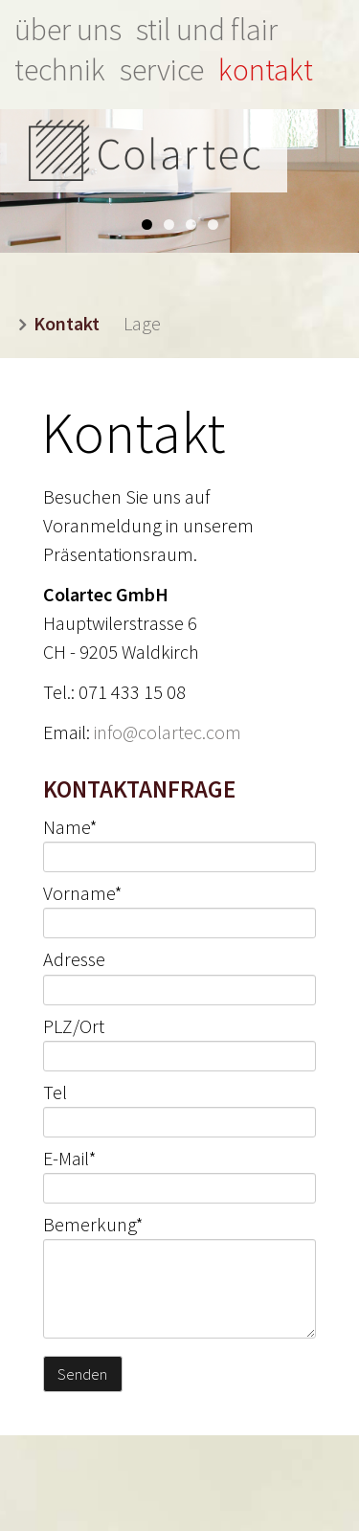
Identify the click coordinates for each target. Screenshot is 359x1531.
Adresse (74, 960)
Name (70, 827)
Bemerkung (93, 1224)
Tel (55, 1092)
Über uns (68, 30)
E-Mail (70, 1158)
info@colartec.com (167, 732)
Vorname (83, 893)
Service (162, 70)
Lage (142, 323)
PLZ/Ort (73, 1026)
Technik (59, 70)
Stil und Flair (207, 30)
